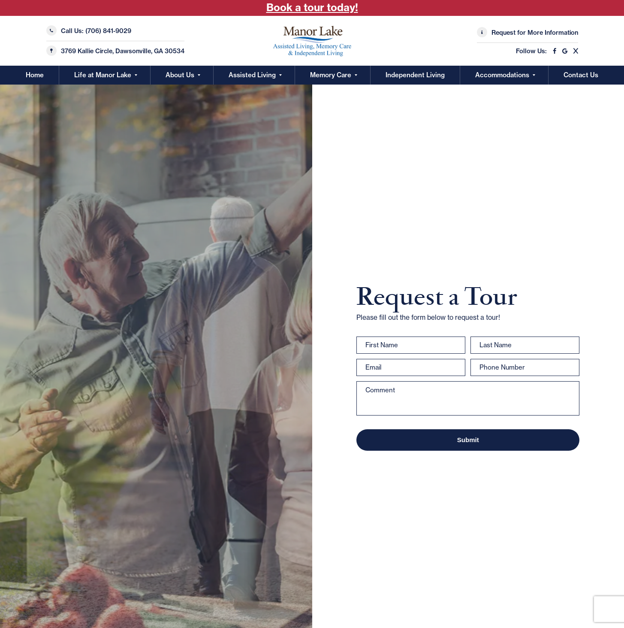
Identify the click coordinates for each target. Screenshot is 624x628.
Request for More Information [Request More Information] (534, 32)
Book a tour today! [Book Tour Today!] (312, 7)
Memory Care (330, 75)
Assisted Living (252, 75)
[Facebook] (552, 51)
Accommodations (502, 75)
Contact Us (581, 75)
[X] (573, 51)
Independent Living (415, 75)
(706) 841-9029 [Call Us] (108, 31)
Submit (468, 439)
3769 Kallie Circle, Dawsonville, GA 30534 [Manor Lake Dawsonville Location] (122, 51)
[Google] (562, 51)
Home (35, 75)
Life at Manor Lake (102, 75)
